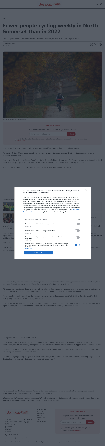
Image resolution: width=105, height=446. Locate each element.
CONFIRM (38, 252)
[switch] (77, 224)
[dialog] (52, 223)
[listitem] (52, 219)
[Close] (87, 191)
